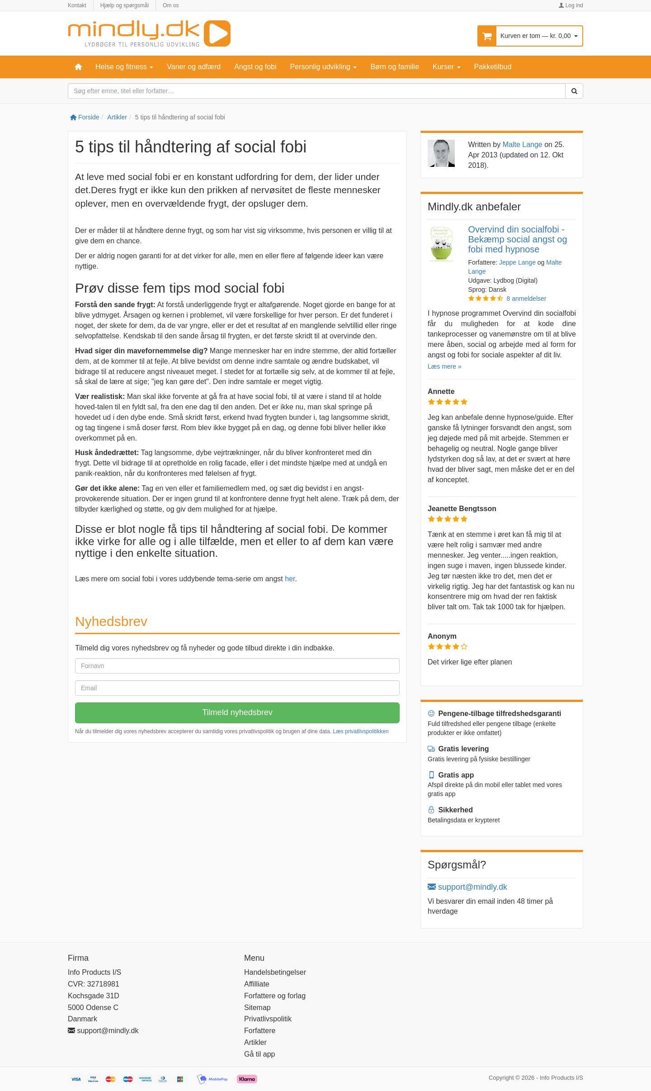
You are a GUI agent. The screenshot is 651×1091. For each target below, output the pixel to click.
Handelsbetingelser (275, 972)
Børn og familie (394, 67)
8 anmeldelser (527, 298)
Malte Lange (522, 144)
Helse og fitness (124, 67)
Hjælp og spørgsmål (124, 5)
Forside (84, 117)
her (290, 579)
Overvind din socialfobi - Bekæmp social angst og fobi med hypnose (517, 239)
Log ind (570, 5)
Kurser (447, 67)
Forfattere (259, 1030)
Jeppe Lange (517, 262)
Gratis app (451, 775)
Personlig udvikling (323, 67)
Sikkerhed (450, 810)
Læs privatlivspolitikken (360, 731)
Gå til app (259, 1054)
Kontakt (77, 5)
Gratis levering (458, 749)
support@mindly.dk (467, 887)
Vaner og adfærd (194, 67)
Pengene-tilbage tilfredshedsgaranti (494, 713)
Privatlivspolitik (268, 1019)
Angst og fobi (255, 67)
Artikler (117, 117)
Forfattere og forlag (275, 996)
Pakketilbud (493, 67)
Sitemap (257, 1007)
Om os (171, 5)
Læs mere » (445, 366)
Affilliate (256, 984)
